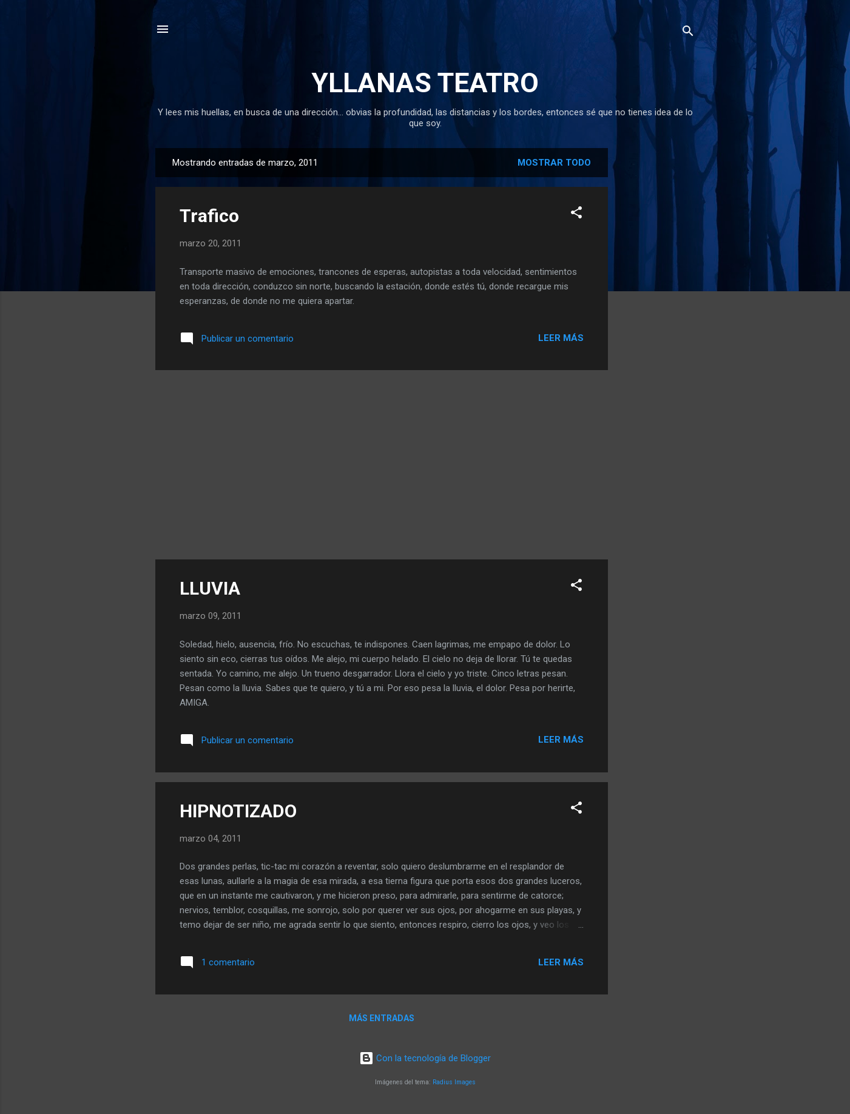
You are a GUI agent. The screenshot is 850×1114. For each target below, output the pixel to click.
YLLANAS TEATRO (425, 83)
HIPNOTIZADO (238, 811)
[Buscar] (688, 33)
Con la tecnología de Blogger (425, 1058)
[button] (576, 214)
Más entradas (381, 1018)
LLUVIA (210, 588)
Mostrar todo (554, 162)
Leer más (561, 338)
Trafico (209, 215)
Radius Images (454, 1082)
